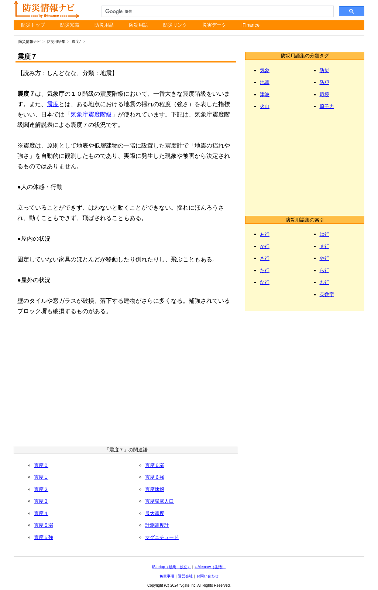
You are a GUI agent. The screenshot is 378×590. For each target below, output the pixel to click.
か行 (264, 246)
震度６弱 (154, 465)
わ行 (324, 282)
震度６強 (154, 477)
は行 (324, 234)
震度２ (41, 489)
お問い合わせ (207, 576)
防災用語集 (56, 42)
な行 (264, 282)
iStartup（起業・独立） (171, 567)
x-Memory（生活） (210, 567)
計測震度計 (157, 525)
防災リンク (175, 25)
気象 (264, 70)
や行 (324, 258)
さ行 (264, 258)
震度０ (41, 465)
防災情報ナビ (29, 42)
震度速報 (154, 489)
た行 (264, 270)
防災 (324, 70)
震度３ (41, 501)
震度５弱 (43, 525)
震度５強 (43, 537)
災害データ (214, 25)
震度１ (41, 477)
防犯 (324, 82)
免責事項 (166, 576)
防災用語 (138, 25)
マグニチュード (162, 537)
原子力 (327, 106)
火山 (264, 106)
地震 (264, 82)
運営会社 (185, 576)
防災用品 (104, 25)
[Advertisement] (126, 383)
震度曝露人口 (159, 501)
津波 (264, 94)
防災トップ (33, 25)
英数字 (327, 294)
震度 (53, 104)
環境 (324, 94)
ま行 (324, 246)
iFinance (250, 25)
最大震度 (154, 513)
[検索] (217, 11)
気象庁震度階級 (91, 114)
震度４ (41, 513)
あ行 (264, 234)
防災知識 (69, 25)
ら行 (324, 270)
